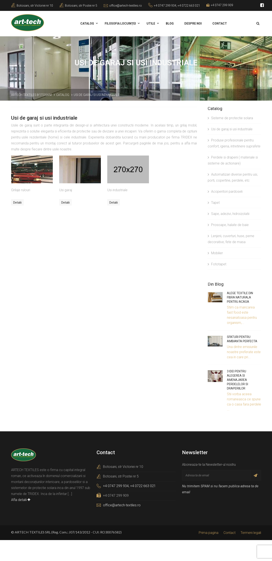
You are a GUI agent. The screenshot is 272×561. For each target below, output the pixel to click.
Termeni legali (251, 533)
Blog (170, 23)
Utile (151, 23)
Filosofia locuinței (120, 23)
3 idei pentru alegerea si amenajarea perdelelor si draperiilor (237, 380)
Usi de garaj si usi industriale (230, 129)
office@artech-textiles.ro (125, 5)
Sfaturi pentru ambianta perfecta (242, 339)
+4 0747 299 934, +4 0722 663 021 (177, 5)
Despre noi (193, 23)
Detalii (17, 202)
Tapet (214, 203)
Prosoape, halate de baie (228, 225)
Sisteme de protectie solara (230, 118)
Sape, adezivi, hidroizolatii (228, 214)
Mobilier (215, 253)
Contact (219, 23)
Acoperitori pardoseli (225, 191)
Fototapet (217, 264)
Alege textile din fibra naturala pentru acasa (240, 297)
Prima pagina (208, 533)
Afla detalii (20, 500)
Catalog (87, 23)
